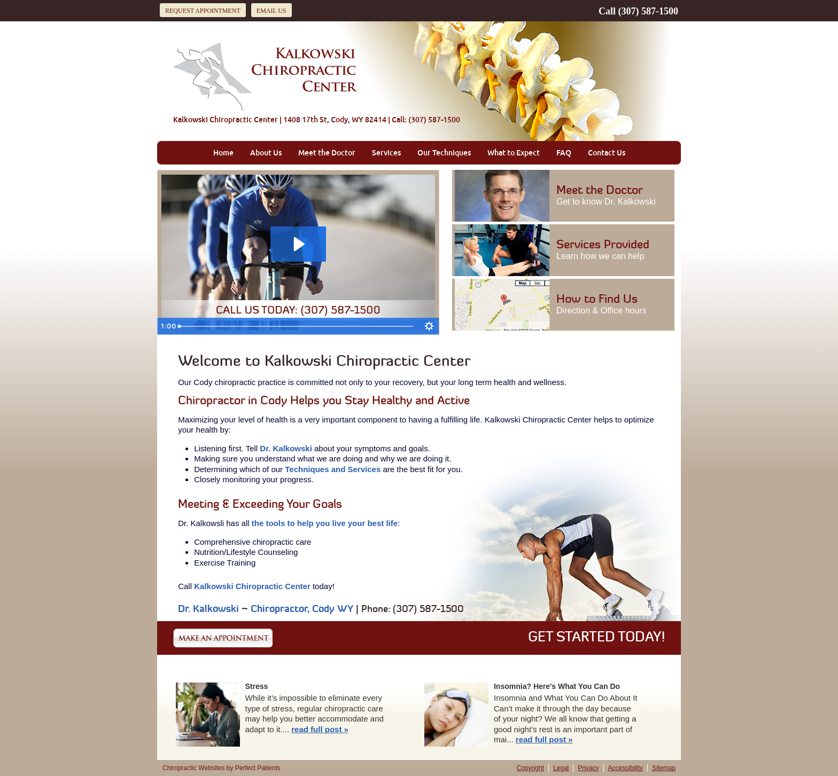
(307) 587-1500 (648, 11)
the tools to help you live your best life (325, 523)
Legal (561, 768)
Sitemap (664, 768)
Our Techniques (444, 152)
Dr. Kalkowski (286, 448)
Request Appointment (202, 10)
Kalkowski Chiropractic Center (252, 586)
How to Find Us (606, 305)
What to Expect (513, 152)
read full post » (319, 729)
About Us (266, 152)
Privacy (588, 768)
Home (223, 152)
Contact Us (606, 152)
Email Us (271, 10)
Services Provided (606, 250)
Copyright (530, 768)
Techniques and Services (333, 469)
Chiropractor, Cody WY (302, 610)
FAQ (563, 152)
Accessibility (625, 768)
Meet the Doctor (326, 152)
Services (386, 152)
